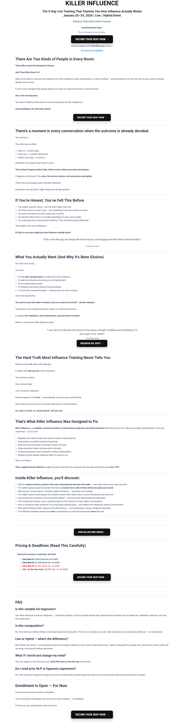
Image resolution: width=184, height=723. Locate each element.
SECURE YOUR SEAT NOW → (92, 39)
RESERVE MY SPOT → (91, 343)
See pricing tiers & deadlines (92, 50)
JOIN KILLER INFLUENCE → (92, 532)
